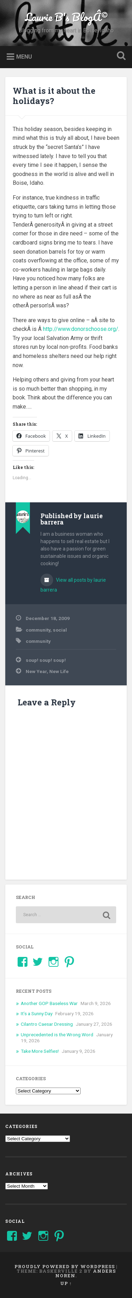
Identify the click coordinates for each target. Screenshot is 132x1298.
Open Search (119, 56)
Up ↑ (66, 1283)
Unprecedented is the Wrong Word (57, 1034)
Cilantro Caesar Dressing (47, 1024)
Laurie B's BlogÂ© (66, 17)
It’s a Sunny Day (36, 1013)
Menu (24, 56)
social (60, 630)
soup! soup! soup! (46, 660)
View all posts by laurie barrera (73, 585)
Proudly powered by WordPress (64, 1266)
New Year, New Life (47, 671)
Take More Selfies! (40, 1051)
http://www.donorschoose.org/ (80, 329)
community (38, 630)
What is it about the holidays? (54, 95)
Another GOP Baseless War (49, 1003)
